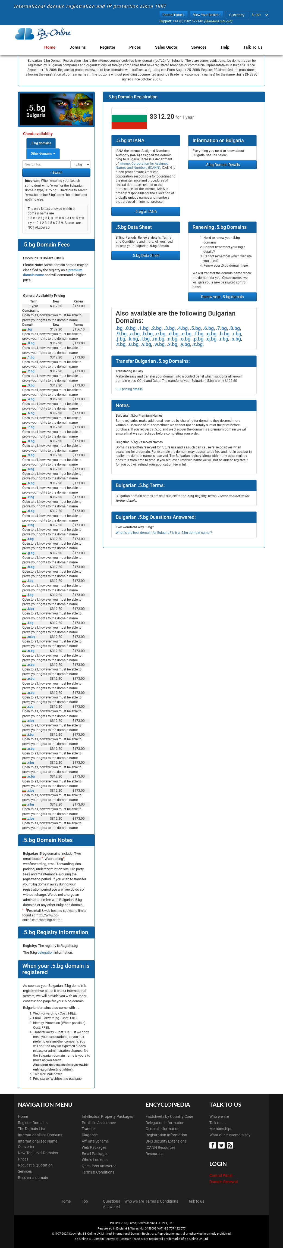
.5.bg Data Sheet (146, 255)
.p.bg (30, 679)
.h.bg (30, 567)
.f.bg (30, 539)
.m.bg (30, 637)
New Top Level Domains (38, 1153)
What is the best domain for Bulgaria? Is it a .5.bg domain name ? (164, 533)
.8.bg (30, 441)
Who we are (219, 1116)
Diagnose (90, 1135)
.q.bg (30, 693)
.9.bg (30, 455)
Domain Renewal (223, 1182)
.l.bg (29, 623)
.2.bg (30, 371)
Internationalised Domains (40, 1135)
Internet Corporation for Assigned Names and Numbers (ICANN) (142, 166)
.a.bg (30, 469)
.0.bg (30, 343)
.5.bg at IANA (145, 211)
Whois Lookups (95, 1159)
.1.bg (30, 357)
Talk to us (217, 1123)
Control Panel (220, 1175)
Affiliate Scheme (95, 1141)
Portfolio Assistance (99, 1123)
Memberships (220, 1129)
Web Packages (94, 1147)
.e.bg (30, 525)
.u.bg (30, 749)
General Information (163, 1129)
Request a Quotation (35, 1165)
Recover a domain (33, 1177)
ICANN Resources (160, 1147)
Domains (84, 47)
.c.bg (30, 497)
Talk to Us (253, 47)
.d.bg (30, 511)
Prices (139, 47)
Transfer (89, 1129)
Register (113, 47)
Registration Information (166, 1135)
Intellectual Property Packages (107, 1116)
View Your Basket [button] (206, 15)
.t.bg (30, 735)
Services (201, 47)
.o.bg (30, 665)
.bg (29, 329)
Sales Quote (169, 47)
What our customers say (229, 1135)
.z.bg (30, 818)
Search (56, 172)
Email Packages (95, 1154)
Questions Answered (99, 1166)
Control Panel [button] (173, 15)
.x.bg (30, 791)
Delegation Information (165, 1123)
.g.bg (30, 553)
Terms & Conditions (98, 1172)
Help (226, 47)
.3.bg (30, 385)
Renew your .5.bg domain (222, 297)
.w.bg (30, 776)
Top (85, 1201)
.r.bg (29, 707)
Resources (154, 1154)
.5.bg (195, 328)
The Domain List (31, 1129)
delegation (45, 952)
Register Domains (33, 1123)
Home (57, 47)
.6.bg (30, 413)
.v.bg (30, 763)
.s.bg (30, 721)
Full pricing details (129, 389)
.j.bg (29, 595)
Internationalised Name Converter (37, 1144)
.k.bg (30, 609)
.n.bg (30, 651)
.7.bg (30, 427)
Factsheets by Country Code (169, 1116)
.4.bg (30, 399)
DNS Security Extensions (166, 1141)
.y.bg (30, 804)
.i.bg (29, 581)
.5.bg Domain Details (222, 165)
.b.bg (30, 483)
